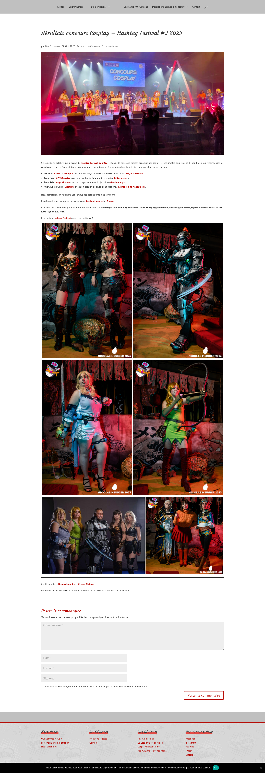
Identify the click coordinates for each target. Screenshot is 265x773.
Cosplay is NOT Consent (136, 7)
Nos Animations (146, 738)
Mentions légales (98, 738)
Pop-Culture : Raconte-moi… (152, 750)
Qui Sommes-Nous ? (51, 738)
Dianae (110, 201)
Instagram (191, 742)
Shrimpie (68, 173)
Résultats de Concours (88, 46)
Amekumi (90, 201)
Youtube (190, 746)
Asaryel (100, 201)
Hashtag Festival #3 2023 (94, 162)
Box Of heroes (76, 7)
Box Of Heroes (52, 46)
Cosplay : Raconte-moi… (150, 746)
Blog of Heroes (98, 7)
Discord (189, 754)
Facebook (190, 738)
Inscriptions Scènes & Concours (168, 7)
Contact (196, 7)
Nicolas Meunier (66, 584)
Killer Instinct (121, 177)
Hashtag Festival (62, 218)
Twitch (189, 750)
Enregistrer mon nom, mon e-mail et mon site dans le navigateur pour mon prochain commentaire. (96, 686)
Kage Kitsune (63, 182)
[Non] (260, 767)
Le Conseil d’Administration (55, 742)
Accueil (60, 7)
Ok (215, 767)
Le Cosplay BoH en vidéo (150, 742)
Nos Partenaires (49, 746)
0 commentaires (110, 46)
